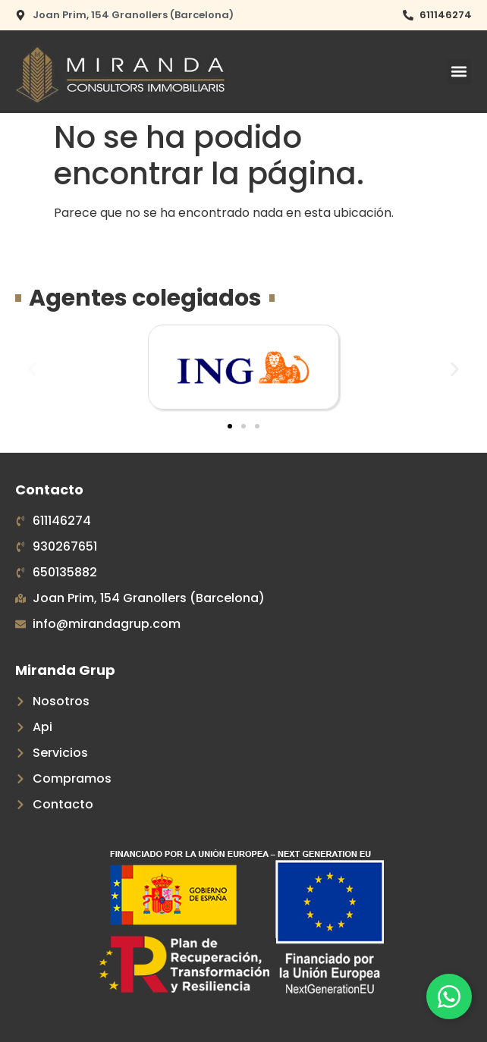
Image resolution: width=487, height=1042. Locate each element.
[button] (459, 71)
